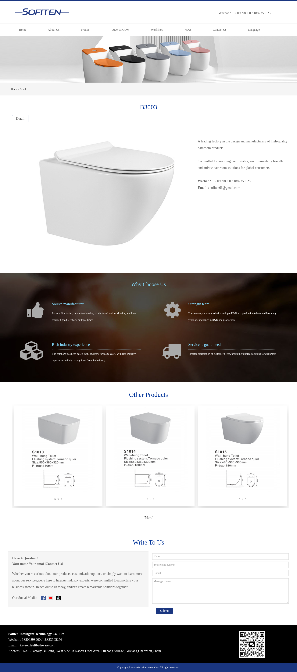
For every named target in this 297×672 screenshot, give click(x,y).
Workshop (157, 29)
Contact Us (220, 29)
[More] (148, 518)
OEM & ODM (120, 29)
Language (254, 29)
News (187, 29)
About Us (53, 29)
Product (85, 29)
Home (22, 29)
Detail (20, 118)
